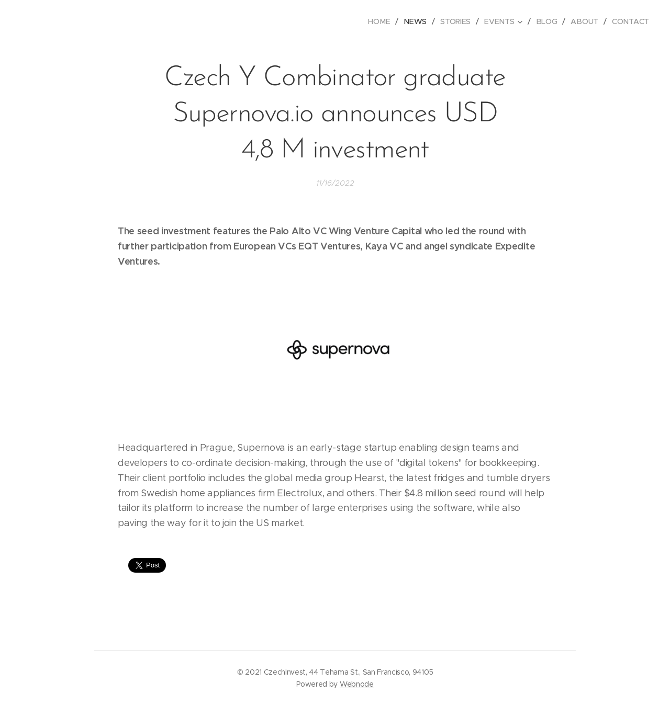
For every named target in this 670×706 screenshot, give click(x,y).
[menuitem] (384, 21)
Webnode (357, 684)
